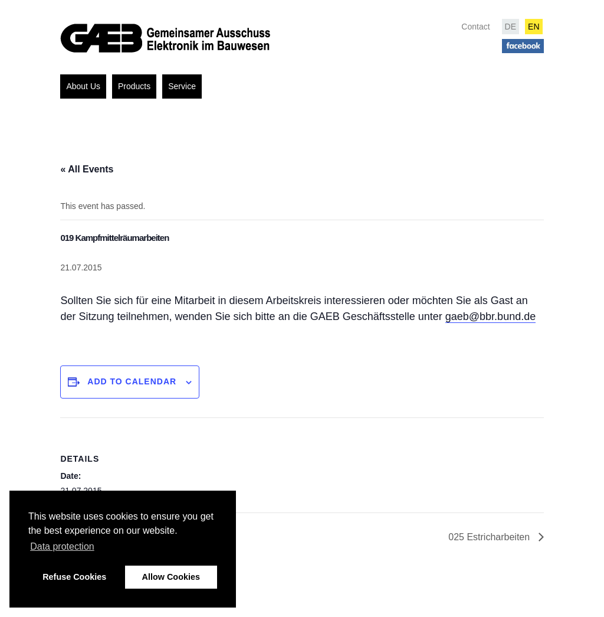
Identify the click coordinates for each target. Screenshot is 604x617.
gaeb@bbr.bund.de (490, 316)
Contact (475, 26)
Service (182, 86)
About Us (83, 86)
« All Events (86, 169)
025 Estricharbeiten (490, 537)
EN (533, 26)
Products (134, 86)
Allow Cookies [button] (171, 577)
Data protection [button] (62, 546)
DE (510, 26)
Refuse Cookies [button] (74, 577)
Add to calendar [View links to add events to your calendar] (131, 381)
